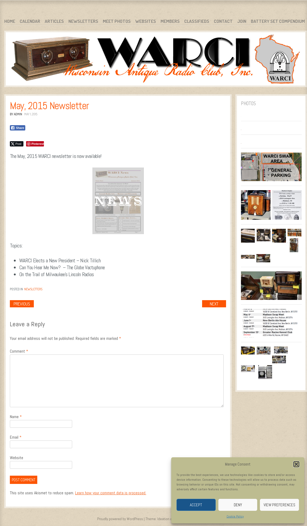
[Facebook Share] (17, 128)
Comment (19, 351)
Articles (54, 21)
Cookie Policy (235, 516)
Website (16, 457)
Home (9, 21)
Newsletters (83, 21)
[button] (296, 464)
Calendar (30, 21)
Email (16, 437)
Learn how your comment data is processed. (110, 493)
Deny (238, 504)
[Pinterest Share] (35, 143)
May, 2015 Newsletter (49, 105)
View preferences (279, 504)
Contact (223, 21)
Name (16, 416)
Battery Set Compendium (278, 21)
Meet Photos (117, 21)
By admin (16, 114)
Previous (22, 304)
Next (214, 304)
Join (241, 21)
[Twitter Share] (16, 143)
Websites (145, 21)
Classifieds (196, 21)
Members (170, 21)
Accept (196, 504)
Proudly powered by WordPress (120, 518)
